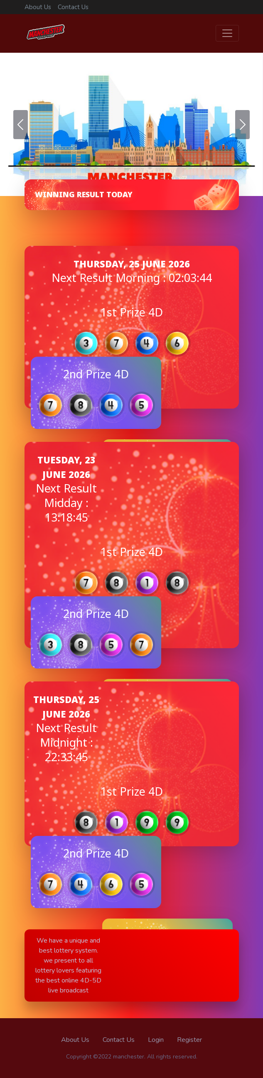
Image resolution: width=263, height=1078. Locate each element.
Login (156, 1039)
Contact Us (73, 7)
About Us (38, 7)
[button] (20, 124)
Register (189, 1039)
